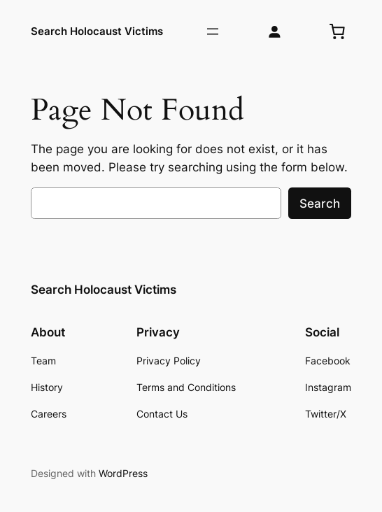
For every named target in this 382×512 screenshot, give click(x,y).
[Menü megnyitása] (212, 31)
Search (319, 204)
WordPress (123, 473)
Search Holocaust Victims (97, 31)
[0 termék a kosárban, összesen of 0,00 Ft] (336, 31)
